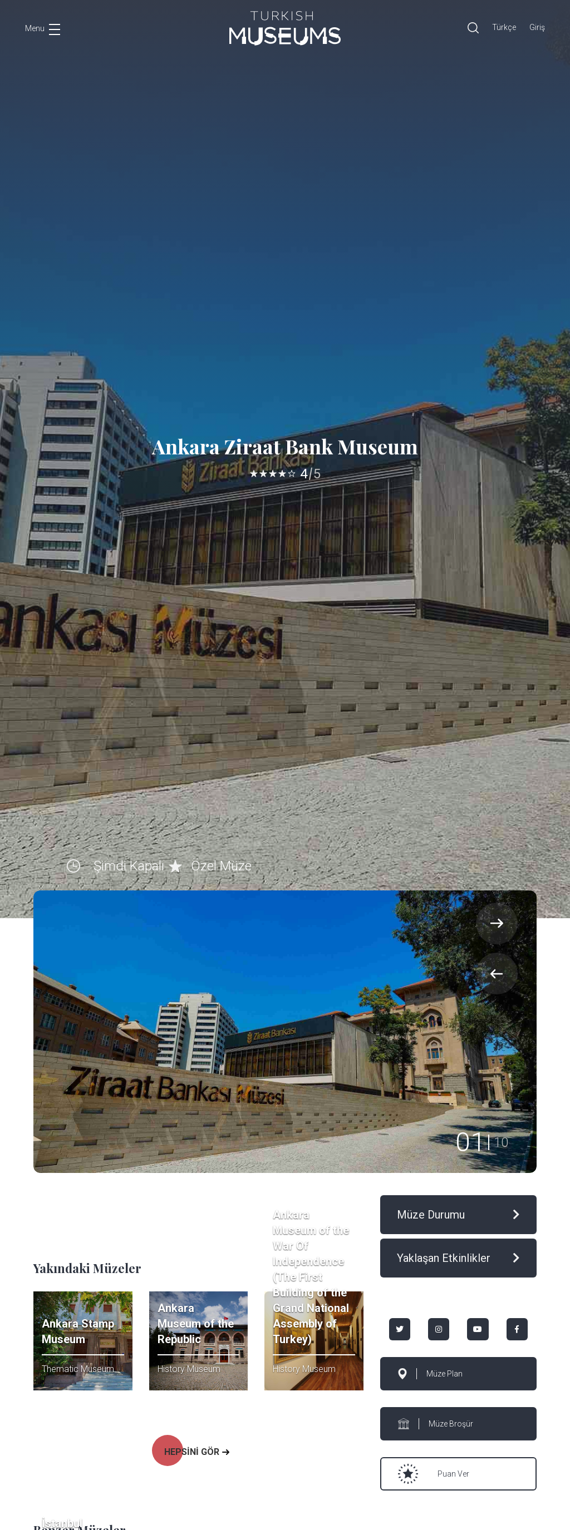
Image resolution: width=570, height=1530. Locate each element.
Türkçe (504, 27)
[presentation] (497, 973)
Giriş (537, 27)
